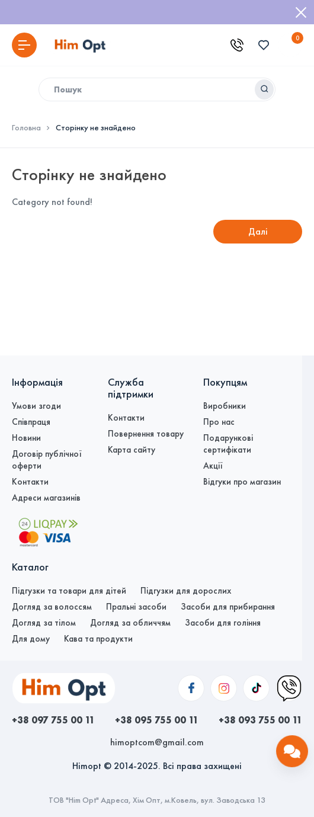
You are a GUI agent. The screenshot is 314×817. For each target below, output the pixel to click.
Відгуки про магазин (242, 481)
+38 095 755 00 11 (156, 720)
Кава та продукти (98, 638)
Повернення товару (146, 433)
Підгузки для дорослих (185, 590)
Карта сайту (131, 449)
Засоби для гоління (223, 622)
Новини (26, 437)
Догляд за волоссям (52, 606)
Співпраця (31, 421)
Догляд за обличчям (130, 622)
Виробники (224, 406)
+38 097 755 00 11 (53, 720)
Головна (26, 128)
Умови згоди (36, 406)
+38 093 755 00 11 (260, 720)
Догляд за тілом (44, 622)
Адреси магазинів (46, 497)
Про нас (219, 421)
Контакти (30, 481)
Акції (213, 465)
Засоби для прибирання (228, 606)
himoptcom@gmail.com (157, 742)
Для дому (31, 638)
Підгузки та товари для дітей (69, 590)
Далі (258, 231)
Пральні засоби (136, 606)
